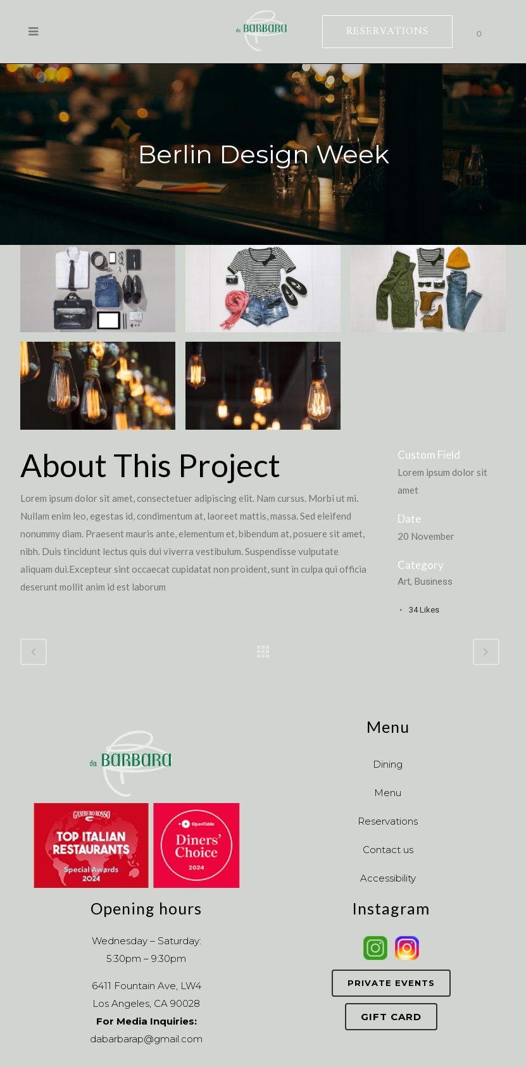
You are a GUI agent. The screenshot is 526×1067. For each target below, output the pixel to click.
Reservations (388, 821)
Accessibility (388, 878)
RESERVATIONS (387, 31)
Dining (388, 764)
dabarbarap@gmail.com (146, 1039)
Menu (387, 793)
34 (424, 610)
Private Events (391, 983)
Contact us (388, 850)
